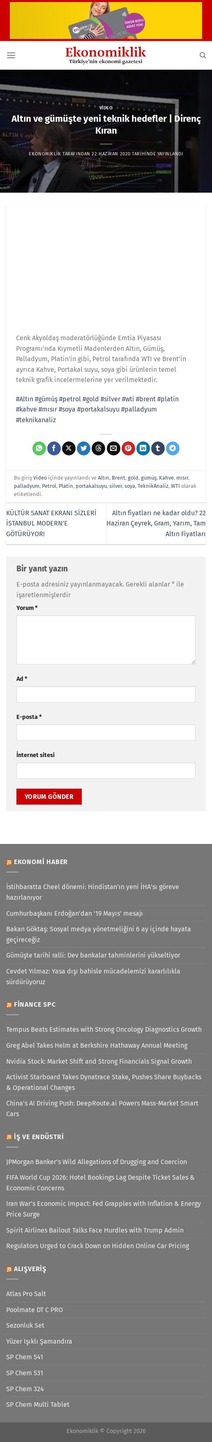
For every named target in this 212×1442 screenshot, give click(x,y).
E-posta (28, 717)
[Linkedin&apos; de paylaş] (143, 448)
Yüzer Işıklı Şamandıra (39, 1341)
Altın (103, 478)
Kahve (166, 478)
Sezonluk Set (25, 1325)
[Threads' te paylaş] (98, 448)
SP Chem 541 (24, 1357)
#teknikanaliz (36, 420)
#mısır (48, 409)
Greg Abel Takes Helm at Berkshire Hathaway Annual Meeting (96, 1045)
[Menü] (11, 55)
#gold (91, 399)
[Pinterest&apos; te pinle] (128, 448)
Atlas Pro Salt (26, 1294)
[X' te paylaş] (69, 448)
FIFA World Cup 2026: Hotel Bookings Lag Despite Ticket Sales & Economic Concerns (100, 1183)
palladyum (26, 486)
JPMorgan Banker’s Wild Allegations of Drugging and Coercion (96, 1162)
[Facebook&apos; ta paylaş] (54, 448)
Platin (66, 486)
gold (133, 478)
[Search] (203, 55)
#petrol (70, 399)
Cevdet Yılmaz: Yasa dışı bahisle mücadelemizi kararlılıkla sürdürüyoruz (93, 976)
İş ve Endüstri (39, 1137)
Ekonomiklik (45, 154)
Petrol (49, 486)
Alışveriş (30, 1269)
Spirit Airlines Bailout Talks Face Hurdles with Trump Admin (95, 1230)
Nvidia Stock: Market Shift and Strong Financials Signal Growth (99, 1061)
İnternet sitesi (35, 755)
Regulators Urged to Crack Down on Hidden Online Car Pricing (97, 1246)
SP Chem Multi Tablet (37, 1404)
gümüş (149, 478)
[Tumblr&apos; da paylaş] (158, 448)
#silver (110, 399)
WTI (175, 486)
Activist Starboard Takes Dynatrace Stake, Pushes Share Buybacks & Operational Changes (103, 1082)
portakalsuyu (91, 486)
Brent (118, 478)
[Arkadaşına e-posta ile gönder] (113, 448)
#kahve (26, 409)
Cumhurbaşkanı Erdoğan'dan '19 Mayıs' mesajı (74, 913)
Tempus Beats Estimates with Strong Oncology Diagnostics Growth (104, 1029)
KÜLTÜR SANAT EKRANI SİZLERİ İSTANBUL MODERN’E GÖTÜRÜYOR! (51, 523)
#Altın (24, 399)
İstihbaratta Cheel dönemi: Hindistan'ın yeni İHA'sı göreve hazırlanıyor (92, 892)
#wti (128, 399)
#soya (67, 409)
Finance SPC (35, 1004)
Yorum (26, 608)
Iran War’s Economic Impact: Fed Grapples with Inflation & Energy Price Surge (103, 1209)
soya (129, 486)
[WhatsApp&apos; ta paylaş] (39, 448)
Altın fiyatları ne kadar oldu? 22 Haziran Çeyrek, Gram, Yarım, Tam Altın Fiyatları (156, 523)
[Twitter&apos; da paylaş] (83, 448)
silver (115, 486)
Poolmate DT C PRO (34, 1310)
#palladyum (139, 409)
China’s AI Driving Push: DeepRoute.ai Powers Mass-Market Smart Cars (102, 1108)
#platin (168, 399)
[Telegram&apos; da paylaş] (173, 448)
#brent (146, 399)
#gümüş (46, 399)
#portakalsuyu (98, 409)
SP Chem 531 (24, 1373)
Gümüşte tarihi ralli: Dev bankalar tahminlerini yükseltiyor (93, 955)
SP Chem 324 (25, 1389)
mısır (182, 478)
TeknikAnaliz (153, 486)
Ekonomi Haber (41, 862)
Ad (21, 679)
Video (106, 108)
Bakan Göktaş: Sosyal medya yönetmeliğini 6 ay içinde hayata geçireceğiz (98, 934)
